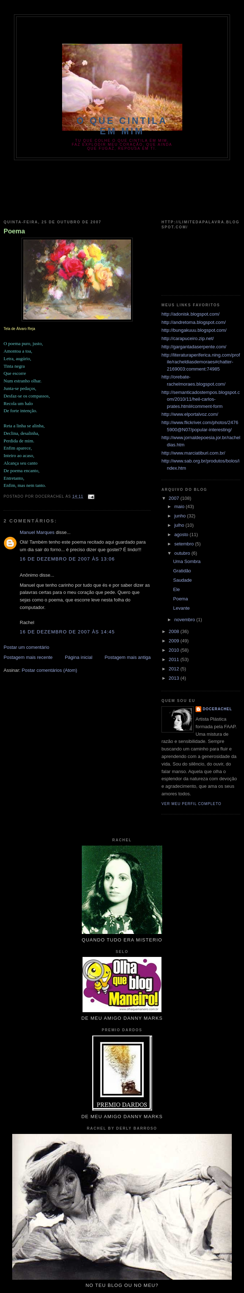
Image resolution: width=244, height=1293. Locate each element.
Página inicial (79, 657)
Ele (176, 589)
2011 (174, 659)
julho (180, 525)
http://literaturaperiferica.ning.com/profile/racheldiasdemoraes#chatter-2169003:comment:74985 (200, 362)
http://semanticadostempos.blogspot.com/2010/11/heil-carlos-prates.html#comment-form (200, 399)
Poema (14, 231)
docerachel (217, 709)
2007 (174, 498)
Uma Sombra (187, 561)
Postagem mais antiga (127, 657)
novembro (185, 619)
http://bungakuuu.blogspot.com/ (193, 330)
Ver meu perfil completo (191, 804)
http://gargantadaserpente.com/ (193, 346)
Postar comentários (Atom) (50, 670)
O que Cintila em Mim (121, 126)
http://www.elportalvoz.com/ (189, 414)
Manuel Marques (37, 532)
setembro (184, 543)
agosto (182, 534)
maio (180, 506)
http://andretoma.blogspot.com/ (193, 322)
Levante (181, 608)
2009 (174, 640)
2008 (174, 631)
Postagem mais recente (28, 657)
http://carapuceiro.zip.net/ (187, 338)
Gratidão (182, 570)
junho (180, 515)
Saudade (182, 580)
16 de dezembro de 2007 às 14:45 (67, 631)
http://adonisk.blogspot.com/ (190, 314)
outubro (183, 553)
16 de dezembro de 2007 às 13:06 (67, 559)
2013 (174, 678)
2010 (174, 650)
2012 (174, 668)
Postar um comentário (26, 647)
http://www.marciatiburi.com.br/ (193, 453)
